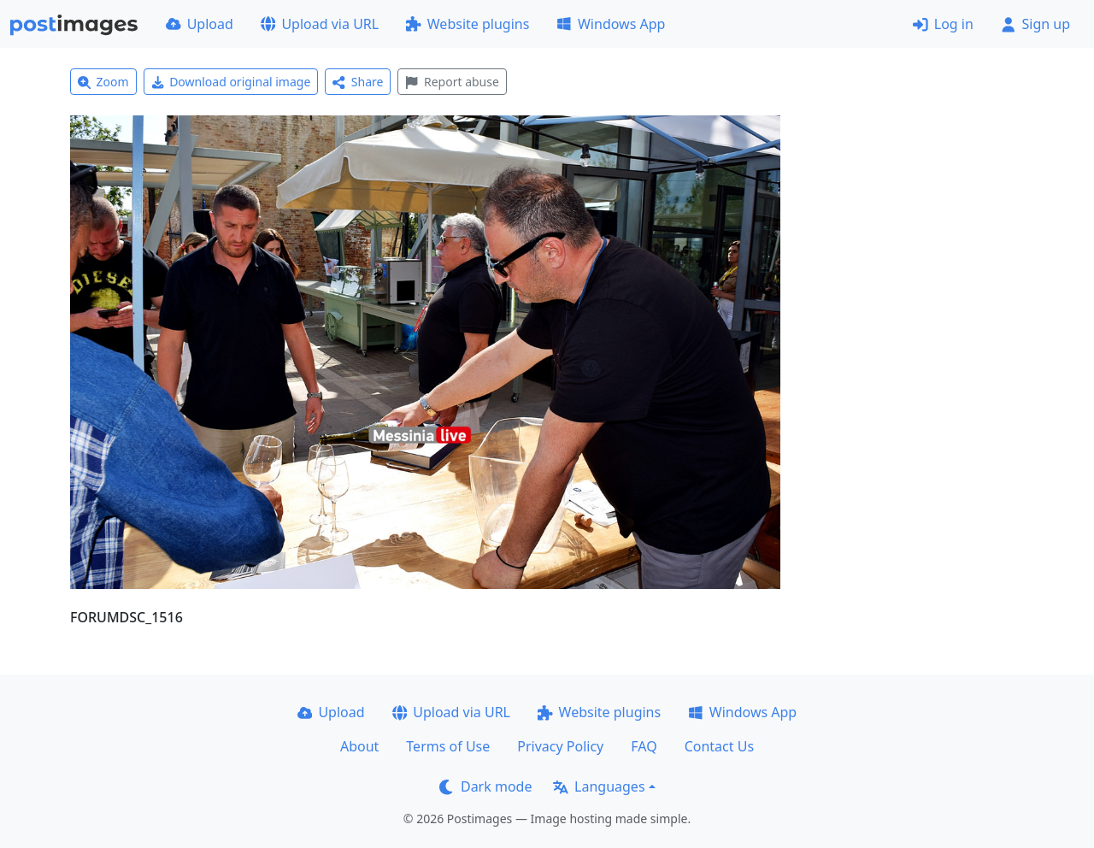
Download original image (231, 82)
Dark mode (485, 786)
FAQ (643, 746)
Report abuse (451, 82)
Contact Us (719, 746)
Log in (943, 24)
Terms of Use (448, 746)
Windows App (610, 24)
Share (357, 82)
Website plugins (467, 24)
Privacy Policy (560, 746)
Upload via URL (320, 24)
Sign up (1035, 24)
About (359, 746)
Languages (598, 786)
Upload (199, 24)
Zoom (103, 82)
